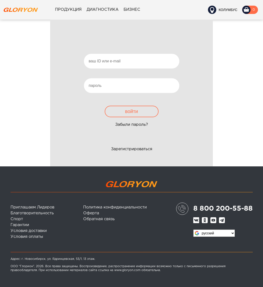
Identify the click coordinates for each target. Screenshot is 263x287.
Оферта (91, 213)
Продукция (68, 9)
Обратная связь (99, 219)
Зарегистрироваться (131, 149)
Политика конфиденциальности (115, 207)
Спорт (17, 219)
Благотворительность (32, 213)
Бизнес (132, 9)
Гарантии (20, 225)
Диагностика (103, 9)
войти (131, 111)
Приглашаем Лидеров (32, 207)
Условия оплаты (27, 237)
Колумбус (228, 10)
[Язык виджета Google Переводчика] (214, 233)
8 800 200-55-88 (223, 209)
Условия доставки (29, 231)
